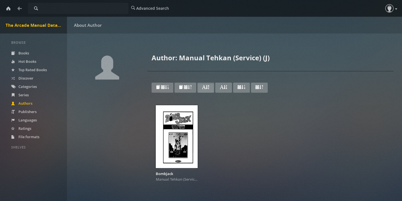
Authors (21, 103)
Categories (24, 86)
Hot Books (23, 61)
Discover (22, 78)
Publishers (24, 111)
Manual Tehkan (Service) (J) (179, 179)
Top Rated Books (29, 69)
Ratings (21, 128)
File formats (25, 136)
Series (20, 94)
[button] (389, 8)
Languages (24, 120)
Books (20, 53)
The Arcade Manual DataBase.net (36, 25)
